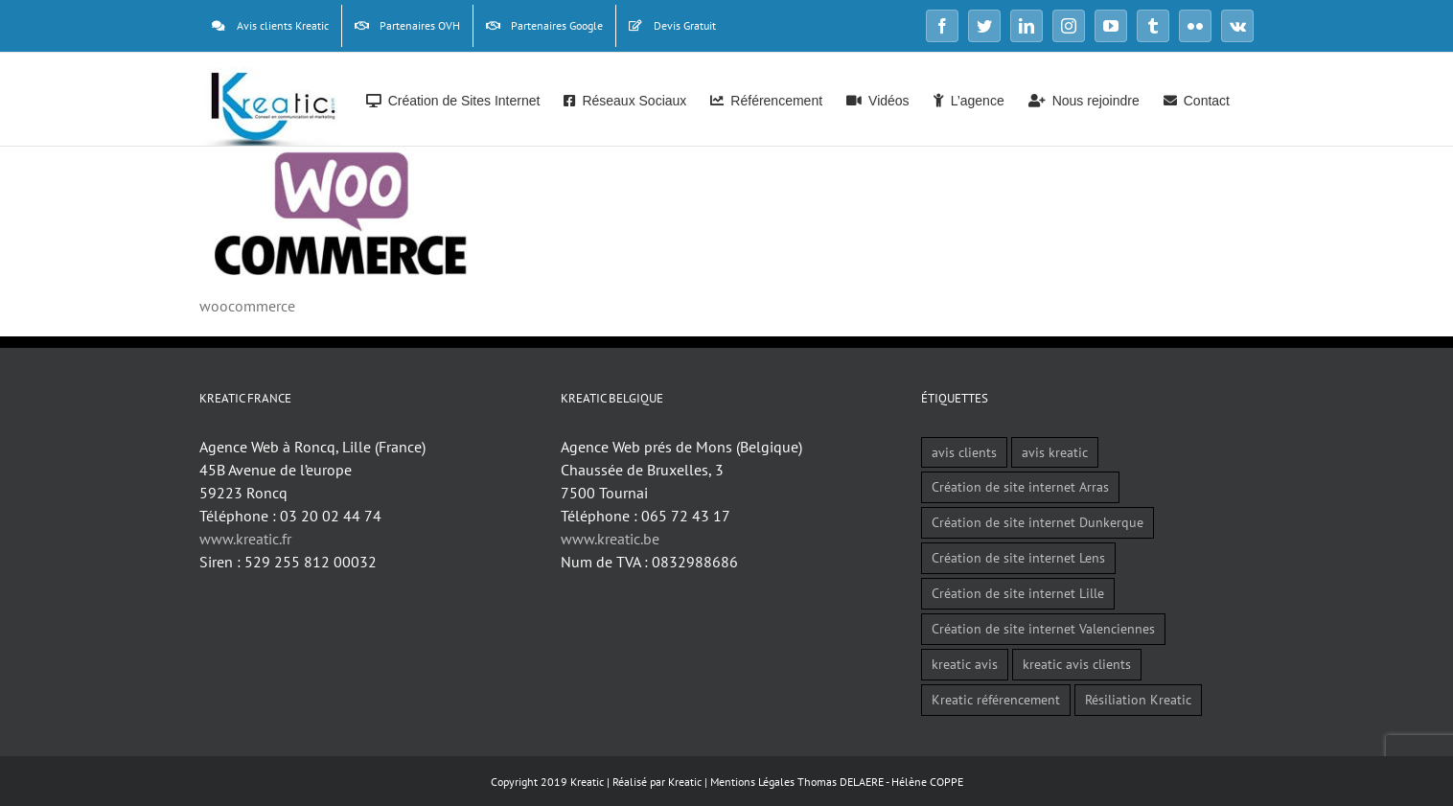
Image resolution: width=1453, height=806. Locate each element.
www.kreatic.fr (245, 538)
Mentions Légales (752, 781)
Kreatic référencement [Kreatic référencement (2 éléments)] (996, 699)
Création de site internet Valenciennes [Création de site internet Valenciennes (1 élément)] (1043, 628)
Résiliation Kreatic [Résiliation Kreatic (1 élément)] (1138, 699)
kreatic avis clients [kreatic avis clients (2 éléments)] (1077, 664)
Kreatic (685, 781)
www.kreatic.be (610, 538)
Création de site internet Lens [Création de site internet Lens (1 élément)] (1018, 557)
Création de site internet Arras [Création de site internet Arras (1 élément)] (1020, 486)
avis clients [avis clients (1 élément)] (964, 452)
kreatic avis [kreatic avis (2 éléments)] (965, 664)
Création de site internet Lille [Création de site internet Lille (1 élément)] (1018, 593)
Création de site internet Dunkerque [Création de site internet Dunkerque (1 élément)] (1037, 522)
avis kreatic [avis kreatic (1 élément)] (1055, 452)
